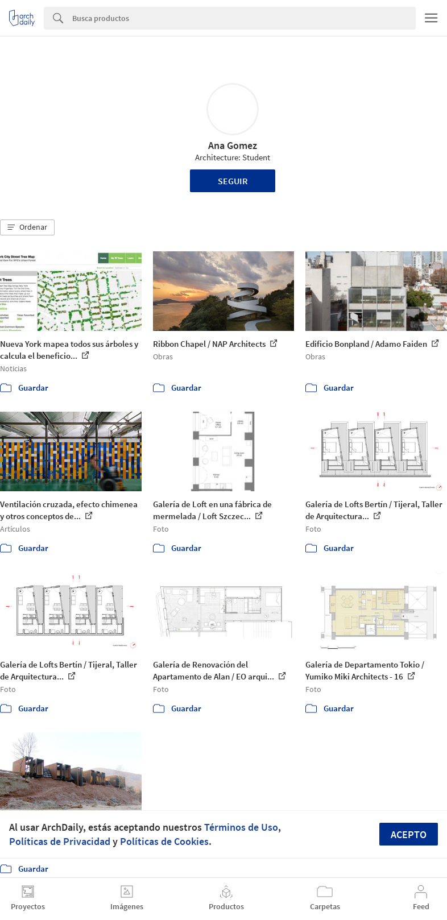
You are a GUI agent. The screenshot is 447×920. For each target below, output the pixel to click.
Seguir (233, 181)
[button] (27, 227)
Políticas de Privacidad (59, 841)
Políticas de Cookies (164, 841)
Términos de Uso (241, 827)
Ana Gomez (232, 145)
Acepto (409, 834)
